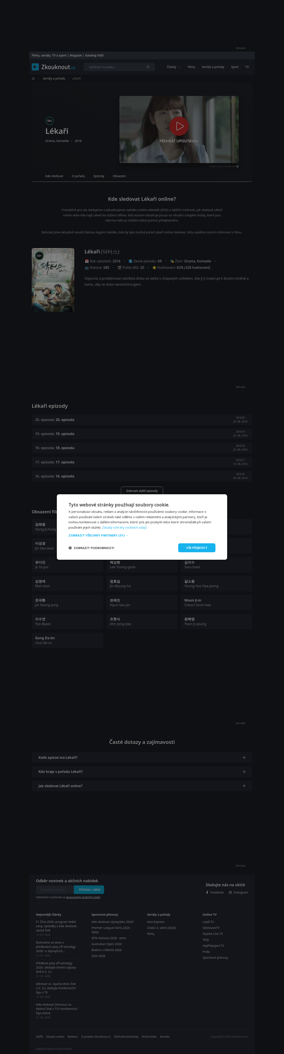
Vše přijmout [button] (196, 548)
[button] (142, 535)
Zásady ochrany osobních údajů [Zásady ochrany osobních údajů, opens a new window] (125, 527)
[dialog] (142, 527)
